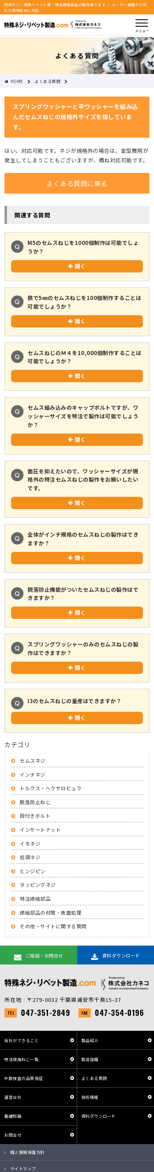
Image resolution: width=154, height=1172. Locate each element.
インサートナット (40, 829)
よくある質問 (94, 1078)
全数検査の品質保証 (23, 1078)
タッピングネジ (38, 884)
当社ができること (21, 1040)
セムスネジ (33, 760)
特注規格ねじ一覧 (21, 1059)
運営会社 (12, 1097)
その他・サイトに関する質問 (53, 926)
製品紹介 (90, 1040)
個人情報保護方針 (27, 1152)
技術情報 (90, 1097)
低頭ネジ (30, 857)
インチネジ (33, 774)
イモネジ (30, 843)
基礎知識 (12, 1116)
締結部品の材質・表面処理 (50, 912)
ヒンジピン (33, 870)
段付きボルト (35, 815)
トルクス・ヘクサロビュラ (50, 787)
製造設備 (90, 1059)
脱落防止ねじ (35, 801)
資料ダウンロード (98, 1116)
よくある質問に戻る (77, 183)
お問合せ (12, 1135)
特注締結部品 (35, 898)
